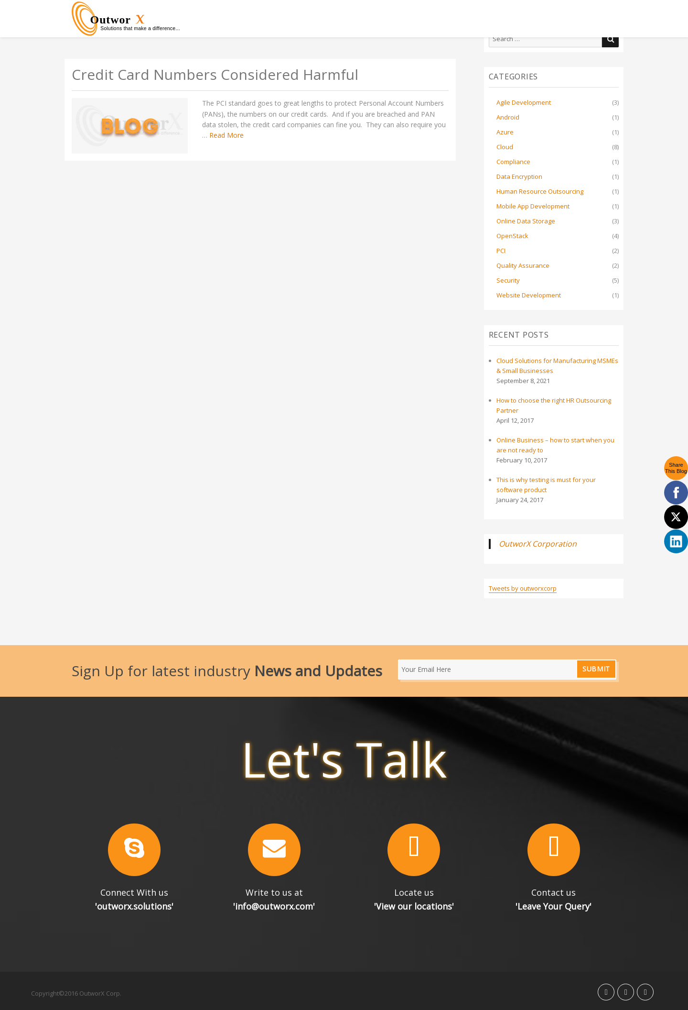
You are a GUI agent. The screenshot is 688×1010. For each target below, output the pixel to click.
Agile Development (523, 102)
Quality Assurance (522, 265)
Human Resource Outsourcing (539, 191)
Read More (226, 135)
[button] (134, 849)
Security (508, 280)
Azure (505, 132)
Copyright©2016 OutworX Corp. (76, 993)
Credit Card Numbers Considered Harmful (215, 75)
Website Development (528, 295)
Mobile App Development (533, 206)
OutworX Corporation (538, 543)
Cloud (504, 147)
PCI (500, 250)
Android (507, 117)
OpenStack (512, 235)
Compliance (513, 161)
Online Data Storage (525, 221)
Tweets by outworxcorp (523, 588)
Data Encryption (519, 176)
